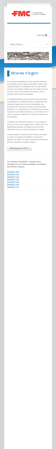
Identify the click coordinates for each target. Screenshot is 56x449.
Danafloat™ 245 (13, 182)
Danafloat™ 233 (13, 179)
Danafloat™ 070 (13, 174)
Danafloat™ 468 (13, 184)
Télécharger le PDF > (19, 148)
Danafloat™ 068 (13, 172)
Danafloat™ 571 (13, 187)
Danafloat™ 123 (13, 177)
